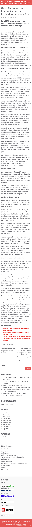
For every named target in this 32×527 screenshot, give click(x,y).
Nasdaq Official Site (6, 461)
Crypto (4, 437)
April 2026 (5, 412)
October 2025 (6, 425)
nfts (15, 17)
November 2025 (7, 422)
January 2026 (6, 418)
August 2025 (6, 429)
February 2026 (6, 416)
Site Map (3, 483)
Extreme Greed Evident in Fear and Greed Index (17, 336)
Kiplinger (3, 467)
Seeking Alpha (5, 453)
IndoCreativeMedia (21, 524)
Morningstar (4, 451)
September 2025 (7, 427)
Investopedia (5, 449)
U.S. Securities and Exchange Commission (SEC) (14, 463)
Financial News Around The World (15, 1)
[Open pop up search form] (29, 524)
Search (3, 365)
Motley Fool (4, 469)
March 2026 (6, 414)
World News (10, 344)
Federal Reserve (5, 465)
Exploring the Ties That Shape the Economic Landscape (8, 351)
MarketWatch (5, 459)
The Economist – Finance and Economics (12, 457)
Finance (4, 344)
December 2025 (7, 420)
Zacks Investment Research (8, 455)
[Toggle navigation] (29, 2)
